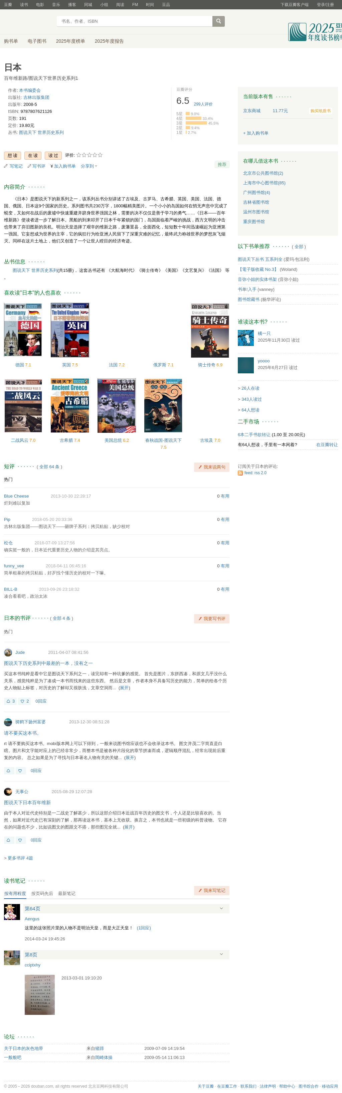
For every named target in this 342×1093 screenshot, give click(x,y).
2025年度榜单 (70, 41)
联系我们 (248, 1086)
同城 (88, 4)
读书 (24, 4)
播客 (72, 4)
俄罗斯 (160, 364)
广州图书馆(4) (256, 192)
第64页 (32, 908)
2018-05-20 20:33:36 (52, 519)
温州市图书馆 (256, 211)
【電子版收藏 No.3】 (258, 269)
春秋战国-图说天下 (163, 440)
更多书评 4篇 (20, 858)
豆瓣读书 (28, 22)
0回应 (40, 701)
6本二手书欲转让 (254, 434)
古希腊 (67, 440)
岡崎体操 (104, 1057)
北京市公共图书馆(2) (263, 173)
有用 (225, 496)
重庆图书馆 (254, 221)
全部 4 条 (61, 618)
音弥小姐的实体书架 (257, 279)
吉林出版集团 (36, 97)
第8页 (31, 954)
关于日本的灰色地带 (23, 1048)
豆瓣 (8, 4)
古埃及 (207, 440)
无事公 (21, 791)
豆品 (166, 4)
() (144, 927)
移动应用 (330, 1086)
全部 (299, 246)
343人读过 (251, 399)
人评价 (203, 104)
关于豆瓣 (206, 1086)
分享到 (87, 166)
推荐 (222, 164)
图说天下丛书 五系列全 (260, 259)
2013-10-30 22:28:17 (71, 496)
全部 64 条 (49, 466)
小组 (104, 4)
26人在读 (250, 388)
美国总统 (114, 440)
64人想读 (250, 409)
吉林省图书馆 (256, 202)
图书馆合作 (309, 1086)
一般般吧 (12, 1057)
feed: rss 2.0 (255, 473)
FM (135, 4)
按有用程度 (15, 893)
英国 (67, 364)
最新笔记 (66, 893)
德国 (20, 364)
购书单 (11, 41)
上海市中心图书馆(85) (264, 182)
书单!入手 (247, 289)
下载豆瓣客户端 (295, 4)
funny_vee (14, 565)
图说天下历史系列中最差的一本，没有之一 (48, 663)
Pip (7, 519)
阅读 (120, 4)
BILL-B (10, 589)
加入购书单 (65, 166)
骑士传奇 (207, 364)
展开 (124, 687)
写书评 (38, 166)
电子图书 (37, 41)
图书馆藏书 (249, 299)
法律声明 (268, 1086)
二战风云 (20, 440)
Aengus (32, 918)
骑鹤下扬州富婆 (30, 721)
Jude (20, 652)
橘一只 (264, 333)
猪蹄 (99, 1048)
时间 (150, 4)
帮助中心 (287, 1086)
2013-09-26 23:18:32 (59, 589)
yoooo (264, 360)
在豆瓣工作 (227, 1086)
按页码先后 (42, 893)
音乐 (56, 4)
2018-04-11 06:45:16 (66, 565)
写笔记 (16, 166)
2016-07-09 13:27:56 (54, 542)
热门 (8, 479)
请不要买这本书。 (22, 733)
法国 (114, 364)
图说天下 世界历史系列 (41, 132)
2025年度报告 (109, 41)
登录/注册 (325, 4)
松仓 (8, 542)
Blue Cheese (16, 496)
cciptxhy (32, 964)
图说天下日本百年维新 (27, 802)
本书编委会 (30, 90)
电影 (40, 4)
